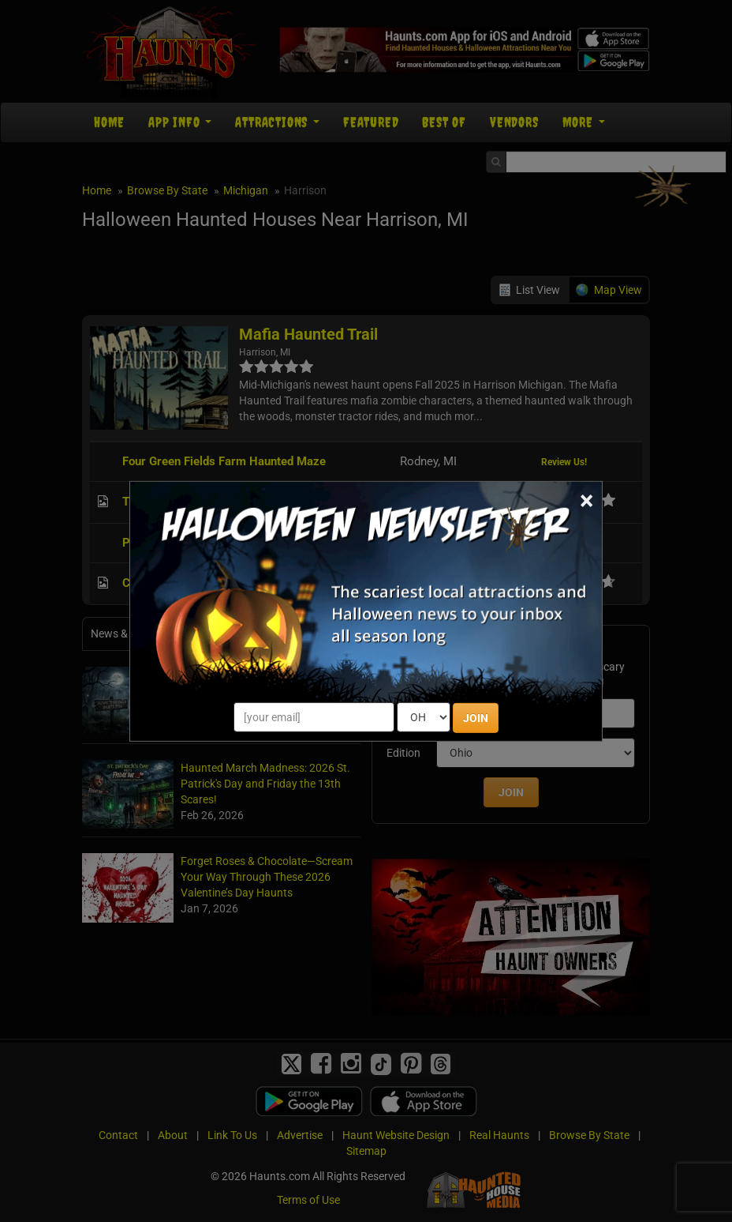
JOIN (475, 718)
